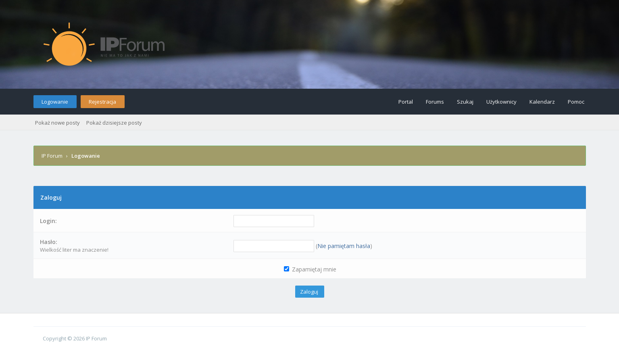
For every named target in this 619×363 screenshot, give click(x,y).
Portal (405, 101)
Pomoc (576, 101)
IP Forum (52, 155)
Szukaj (465, 101)
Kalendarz (542, 101)
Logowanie (55, 101)
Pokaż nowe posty (57, 122)
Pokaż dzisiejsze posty (114, 122)
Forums (435, 101)
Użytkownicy (501, 101)
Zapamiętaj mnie (310, 269)
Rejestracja (102, 101)
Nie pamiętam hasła (343, 246)
